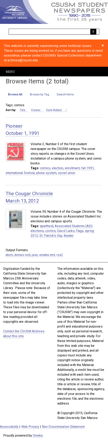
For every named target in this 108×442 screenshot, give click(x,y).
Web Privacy (30, 427)
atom (9, 255)
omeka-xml (47, 255)
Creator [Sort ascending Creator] (36, 110)
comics (45, 168)
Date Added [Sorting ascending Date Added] (54, 110)
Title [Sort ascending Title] (22, 110)
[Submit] (93, 32)
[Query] (54, 32)
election (57, 168)
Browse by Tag (39, 94)
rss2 (60, 255)
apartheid (46, 226)
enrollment (72, 168)
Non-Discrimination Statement (63, 427)
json (35, 255)
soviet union (66, 173)
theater (69, 236)
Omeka (38, 435)
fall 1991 (87, 168)
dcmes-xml (22, 255)
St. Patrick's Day (50, 236)
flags (79, 231)
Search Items (65, 94)
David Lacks (66, 231)
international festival (20, 173)
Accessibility (9, 427)
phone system (46, 173)
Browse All (15, 94)
